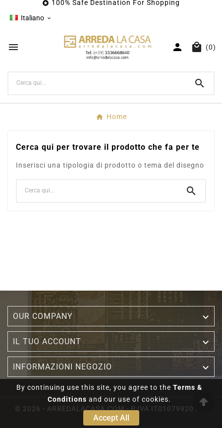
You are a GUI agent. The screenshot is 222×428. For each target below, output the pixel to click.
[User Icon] (177, 47)
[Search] (200, 83)
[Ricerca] (97, 82)
